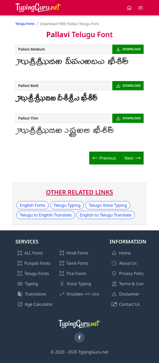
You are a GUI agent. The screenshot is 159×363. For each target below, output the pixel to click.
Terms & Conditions (138, 284)
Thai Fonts (76, 273)
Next (128, 158)
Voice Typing (79, 284)
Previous (108, 158)
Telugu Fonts (25, 24)
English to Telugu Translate (106, 215)
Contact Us (129, 304)
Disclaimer (129, 294)
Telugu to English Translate (46, 215)
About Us (128, 263)
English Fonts (32, 205)
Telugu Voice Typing (108, 205)
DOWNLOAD (132, 49)
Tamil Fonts (77, 263)
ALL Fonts (33, 253)
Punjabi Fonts (37, 263)
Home (125, 253)
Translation (35, 294)
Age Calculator (39, 304)
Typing (31, 284)
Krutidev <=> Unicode (87, 294)
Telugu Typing (67, 205)
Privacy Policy (132, 273)
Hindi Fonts (77, 253)
